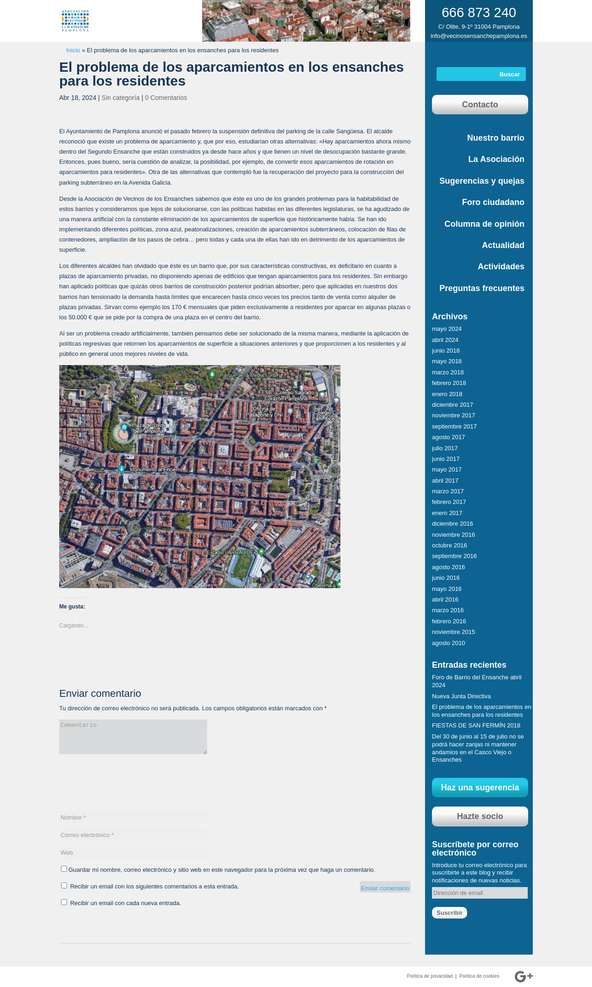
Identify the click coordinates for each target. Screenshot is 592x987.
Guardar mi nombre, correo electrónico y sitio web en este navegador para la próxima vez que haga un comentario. (221, 869)
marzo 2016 (448, 610)
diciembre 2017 (452, 404)
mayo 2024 (447, 328)
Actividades (501, 266)
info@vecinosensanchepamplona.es (479, 35)
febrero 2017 (449, 501)
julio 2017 (445, 448)
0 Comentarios (166, 97)
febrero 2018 (449, 382)
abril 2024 (445, 339)
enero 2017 (447, 512)
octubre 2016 (449, 545)
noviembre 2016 (453, 534)
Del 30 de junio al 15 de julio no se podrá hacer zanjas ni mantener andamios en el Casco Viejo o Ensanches (478, 748)
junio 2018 (446, 350)
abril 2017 (445, 480)
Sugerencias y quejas (481, 181)
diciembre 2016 (452, 523)
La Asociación (496, 159)
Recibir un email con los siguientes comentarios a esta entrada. (154, 886)
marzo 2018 (448, 372)
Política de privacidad (430, 976)
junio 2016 (446, 577)
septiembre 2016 (454, 555)
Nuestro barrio (495, 138)
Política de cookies (479, 976)
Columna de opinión (484, 224)
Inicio (73, 50)
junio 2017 (446, 458)
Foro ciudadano (493, 202)
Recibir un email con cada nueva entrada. (125, 903)
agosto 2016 (448, 567)
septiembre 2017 (454, 426)
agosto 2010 (448, 642)
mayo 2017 (447, 469)
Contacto (480, 104)
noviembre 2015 (453, 631)
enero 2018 (447, 394)
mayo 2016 (447, 588)
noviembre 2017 (453, 415)
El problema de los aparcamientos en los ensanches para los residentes (481, 710)
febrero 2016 (449, 621)
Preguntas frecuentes (481, 288)
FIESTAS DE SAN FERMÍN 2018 (476, 725)
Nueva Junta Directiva (461, 696)
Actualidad (503, 245)
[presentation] (129, 788)
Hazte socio (480, 816)
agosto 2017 (448, 437)
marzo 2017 (448, 491)
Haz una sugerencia (480, 787)
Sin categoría (121, 97)
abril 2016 (445, 599)
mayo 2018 (447, 361)
